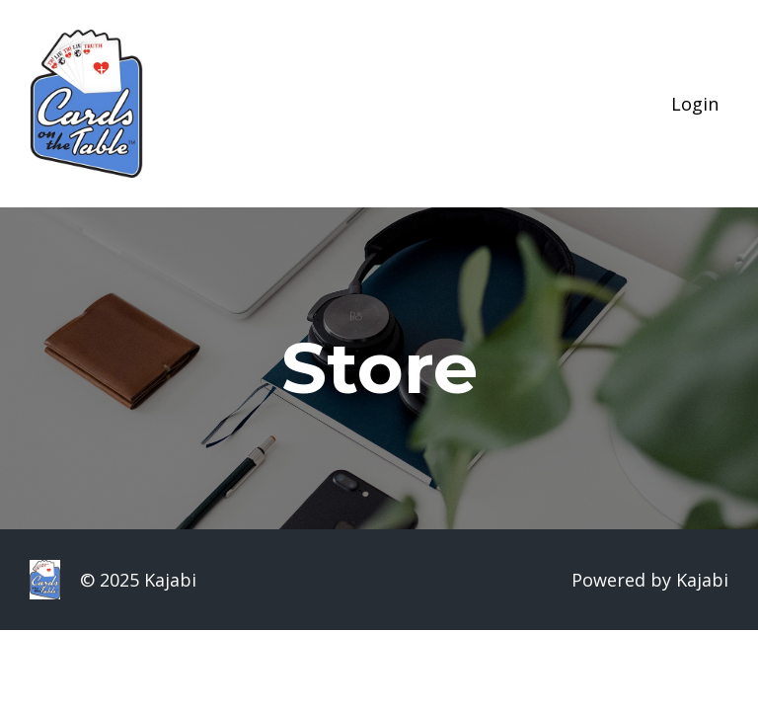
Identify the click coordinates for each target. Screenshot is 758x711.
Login (695, 104)
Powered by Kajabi (649, 580)
